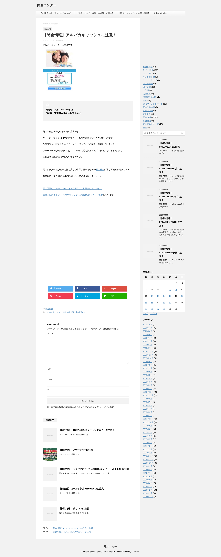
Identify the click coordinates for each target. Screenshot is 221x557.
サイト (50, 389)
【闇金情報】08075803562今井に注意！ (170, 168)
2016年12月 (148, 456)
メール (50, 379)
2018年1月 (147, 415)
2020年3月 (147, 341)
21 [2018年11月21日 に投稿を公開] (164, 302)
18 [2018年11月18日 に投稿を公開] (146, 302)
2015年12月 (148, 497)
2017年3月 (147, 446)
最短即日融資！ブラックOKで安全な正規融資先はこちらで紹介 (73, 195)
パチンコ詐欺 (149, 77)
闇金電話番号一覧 (151, 124)
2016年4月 (147, 483)
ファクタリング (150, 80)
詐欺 (145, 100)
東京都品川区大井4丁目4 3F (74, 312)
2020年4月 (147, 338)
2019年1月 (147, 388)
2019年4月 (147, 378)
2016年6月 (147, 476)
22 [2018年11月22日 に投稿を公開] (170, 302)
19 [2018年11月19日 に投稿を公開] (152, 302)
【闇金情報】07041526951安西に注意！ (170, 252)
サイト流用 (148, 70)
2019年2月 (147, 385)
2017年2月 (147, 449)
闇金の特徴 (148, 110)
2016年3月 (147, 486)
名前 (49, 369)
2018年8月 (147, 399)
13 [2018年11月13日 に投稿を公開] (158, 296)
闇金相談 (147, 121)
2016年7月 (147, 473)
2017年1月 (147, 453)
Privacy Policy (160, 13)
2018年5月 (147, 405)
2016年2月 (147, 490)
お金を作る (148, 67)
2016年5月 (147, 480)
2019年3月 (147, 382)
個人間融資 (148, 83)
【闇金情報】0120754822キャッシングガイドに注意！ (86, 430)
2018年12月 (148, 392)
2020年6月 (147, 331)
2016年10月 (148, 463)
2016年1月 (147, 493)
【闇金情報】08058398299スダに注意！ (170, 196)
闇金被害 (100, 169)
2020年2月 (147, 345)
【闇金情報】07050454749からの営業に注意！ (73, 528)
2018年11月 (148, 395)
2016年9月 (147, 466)
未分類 (146, 90)
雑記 (145, 127)
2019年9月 (147, 361)
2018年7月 (147, 402)
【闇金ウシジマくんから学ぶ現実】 (134, 13)
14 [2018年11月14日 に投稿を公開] (164, 296)
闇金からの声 (149, 107)
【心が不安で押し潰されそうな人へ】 (55, 13)
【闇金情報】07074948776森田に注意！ (170, 222)
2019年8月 (147, 365)
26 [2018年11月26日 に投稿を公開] (152, 309)
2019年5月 (147, 375)
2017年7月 (147, 432)
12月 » (153, 313)
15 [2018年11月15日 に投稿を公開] (170, 296)
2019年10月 (148, 358)
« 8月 (145, 313)
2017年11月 (148, 419)
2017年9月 (147, 426)
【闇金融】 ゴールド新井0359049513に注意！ (82, 488)
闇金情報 (49, 309)
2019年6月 (147, 372)
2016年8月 (147, 470)
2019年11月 (148, 355)
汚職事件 (147, 94)
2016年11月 (148, 459)
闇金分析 (147, 114)
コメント (51, 333)
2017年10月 (148, 422)
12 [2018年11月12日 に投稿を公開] (152, 296)
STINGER (135, 552)
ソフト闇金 (148, 73)
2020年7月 (147, 328)
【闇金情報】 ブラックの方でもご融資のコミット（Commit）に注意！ (95, 469)
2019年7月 (147, 368)
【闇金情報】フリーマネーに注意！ (77, 450)
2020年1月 (147, 348)
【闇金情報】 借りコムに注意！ (75, 508)
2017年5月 (147, 439)
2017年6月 (147, 436)
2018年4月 (147, 409)
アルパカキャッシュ (53, 312)
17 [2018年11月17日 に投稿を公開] (182, 296)
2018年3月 (147, 412)
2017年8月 (147, 429)
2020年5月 (147, 334)
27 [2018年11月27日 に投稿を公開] (158, 309)
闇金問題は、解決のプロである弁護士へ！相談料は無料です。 (72, 188)
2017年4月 (147, 442)
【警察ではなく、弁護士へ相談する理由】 (95, 13)
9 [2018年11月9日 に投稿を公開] (176, 289)
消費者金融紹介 (150, 97)
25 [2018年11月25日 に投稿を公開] (146, 309)
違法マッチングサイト (153, 104)
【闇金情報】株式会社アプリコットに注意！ (72, 532)
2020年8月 (147, 324)
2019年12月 (148, 351)
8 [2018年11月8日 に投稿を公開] (170, 289)
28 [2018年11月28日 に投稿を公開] (164, 309)
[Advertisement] (64, 217)
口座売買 (147, 87)
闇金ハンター (46, 5)
